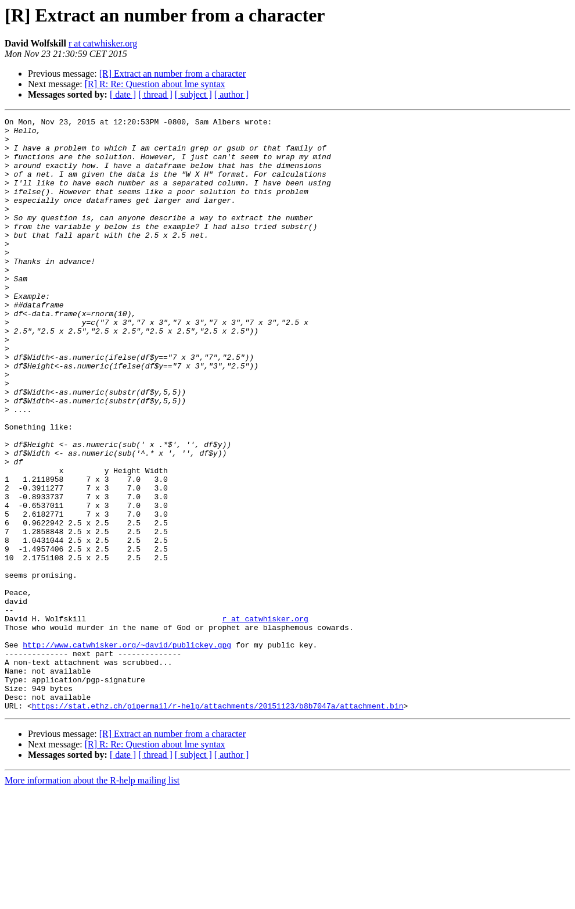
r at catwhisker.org (103, 43)
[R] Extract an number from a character (172, 73)
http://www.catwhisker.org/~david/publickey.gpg (127, 751)
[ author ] (231, 94)
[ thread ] (155, 94)
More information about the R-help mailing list (92, 899)
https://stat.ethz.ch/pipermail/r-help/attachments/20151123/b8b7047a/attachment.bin (218, 824)
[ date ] (123, 94)
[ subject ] (193, 94)
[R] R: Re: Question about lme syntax (155, 84)
